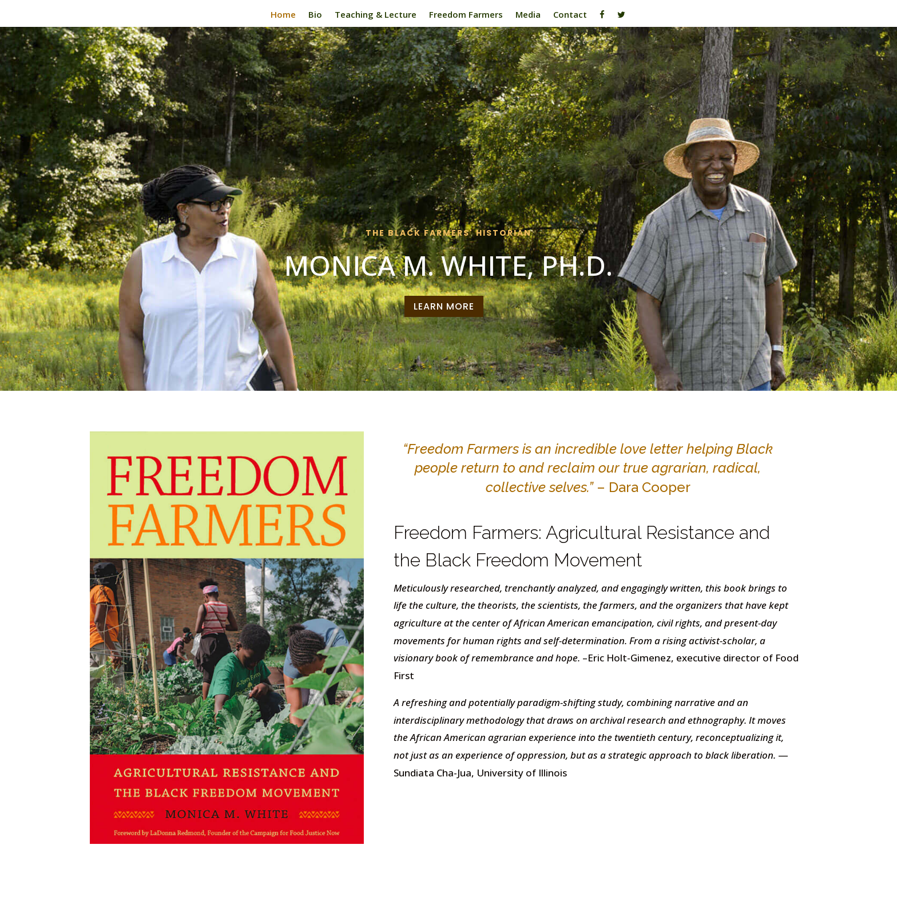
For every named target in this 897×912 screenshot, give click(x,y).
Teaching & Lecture (375, 15)
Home (283, 15)
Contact (570, 15)
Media (528, 15)
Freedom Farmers (466, 15)
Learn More (444, 306)
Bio (315, 15)
